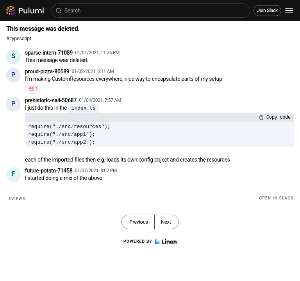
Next (166, 222)
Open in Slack (276, 198)
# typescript (18, 38)
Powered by (150, 241)
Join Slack (267, 10)
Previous (138, 222)
